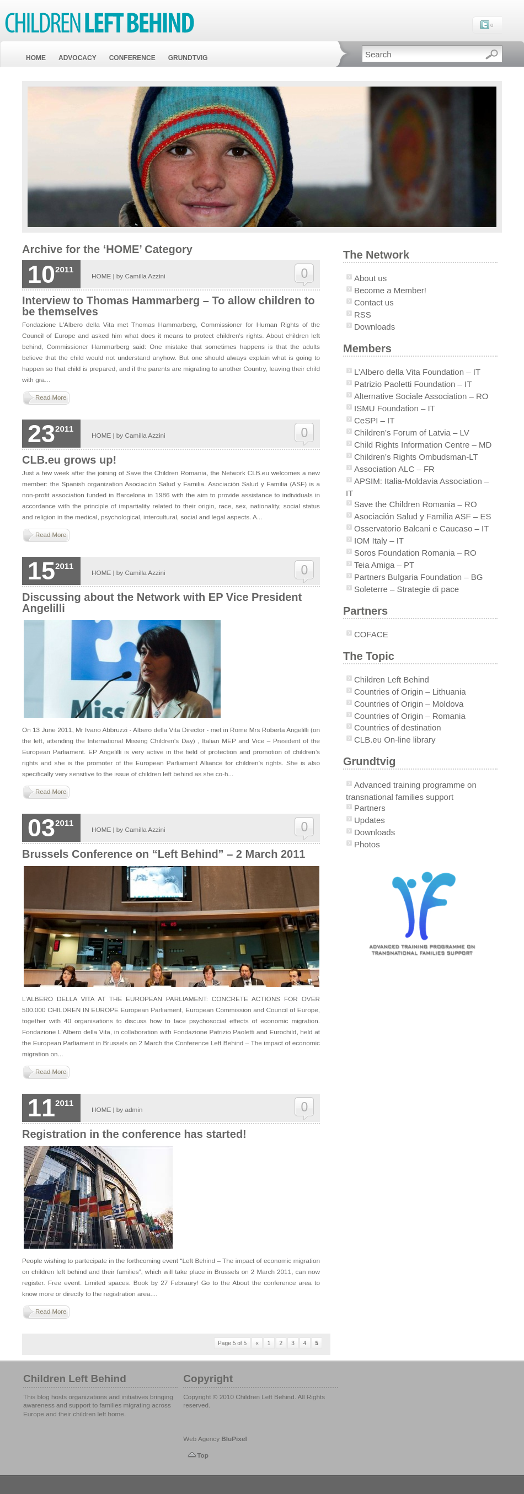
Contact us (374, 302)
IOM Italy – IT (379, 540)
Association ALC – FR (394, 469)
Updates (369, 820)
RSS (362, 314)
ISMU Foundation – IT (394, 408)
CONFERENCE (132, 58)
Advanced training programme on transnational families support (411, 791)
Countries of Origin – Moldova (408, 703)
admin (134, 1109)
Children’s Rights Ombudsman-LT (416, 456)
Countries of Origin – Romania (410, 716)
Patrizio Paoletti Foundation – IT (413, 384)
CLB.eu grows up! (69, 460)
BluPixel (234, 1438)
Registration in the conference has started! (134, 1134)
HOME (36, 58)
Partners (370, 808)
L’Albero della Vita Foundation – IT (417, 372)
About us (370, 278)
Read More (50, 397)
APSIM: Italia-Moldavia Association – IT (417, 487)
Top (202, 1455)
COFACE (371, 634)
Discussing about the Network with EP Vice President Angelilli (162, 602)
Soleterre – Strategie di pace (406, 589)
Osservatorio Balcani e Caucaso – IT (421, 528)
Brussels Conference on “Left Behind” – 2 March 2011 (164, 854)
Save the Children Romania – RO (415, 504)
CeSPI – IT (374, 420)
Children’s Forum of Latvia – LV (411, 432)
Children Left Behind (391, 679)
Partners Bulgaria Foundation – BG (418, 577)
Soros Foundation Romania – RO (415, 552)
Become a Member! (390, 290)
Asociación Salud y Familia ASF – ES (422, 516)
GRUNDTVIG (188, 58)
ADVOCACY (77, 58)
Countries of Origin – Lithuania (410, 691)
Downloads (374, 326)
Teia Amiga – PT (384, 564)
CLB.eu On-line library (395, 739)
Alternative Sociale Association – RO (421, 396)
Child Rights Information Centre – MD (422, 444)
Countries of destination (397, 727)
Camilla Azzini (145, 276)
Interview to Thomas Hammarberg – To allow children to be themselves (168, 306)
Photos (367, 844)
